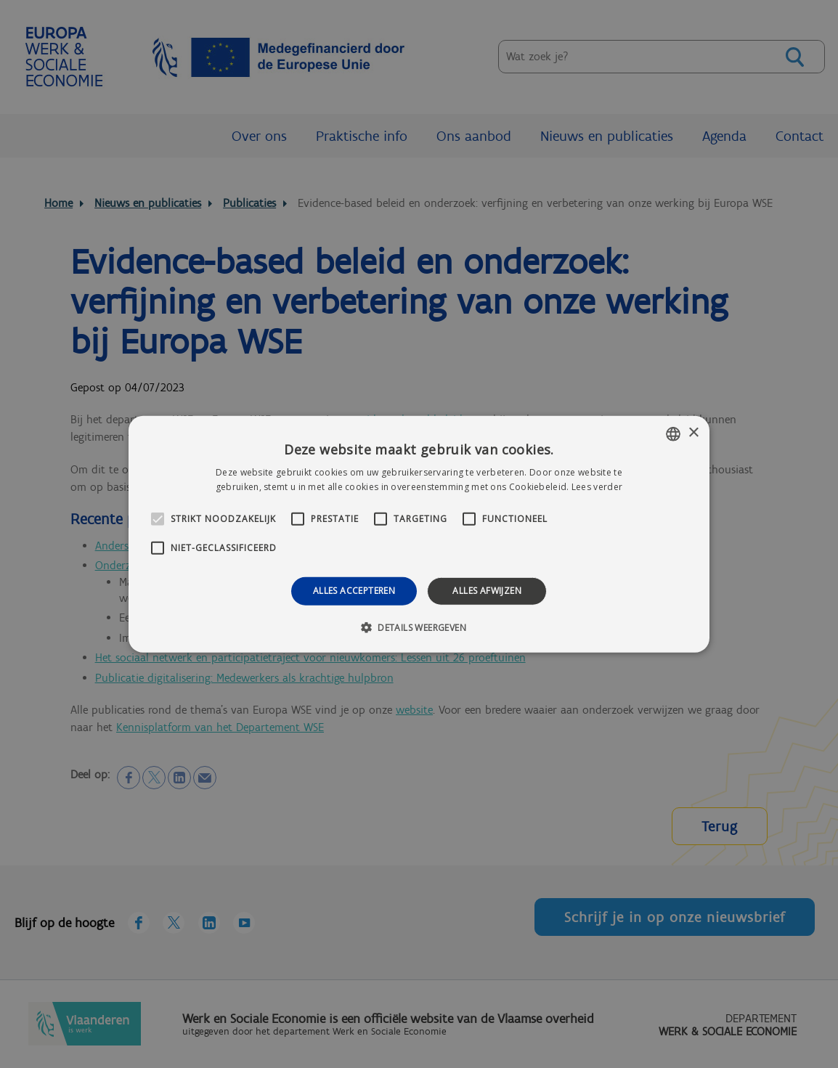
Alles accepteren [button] (354, 590)
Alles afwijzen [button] (486, 590)
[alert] (419, 534)
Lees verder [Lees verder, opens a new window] (596, 487)
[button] (419, 627)
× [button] (693, 433)
